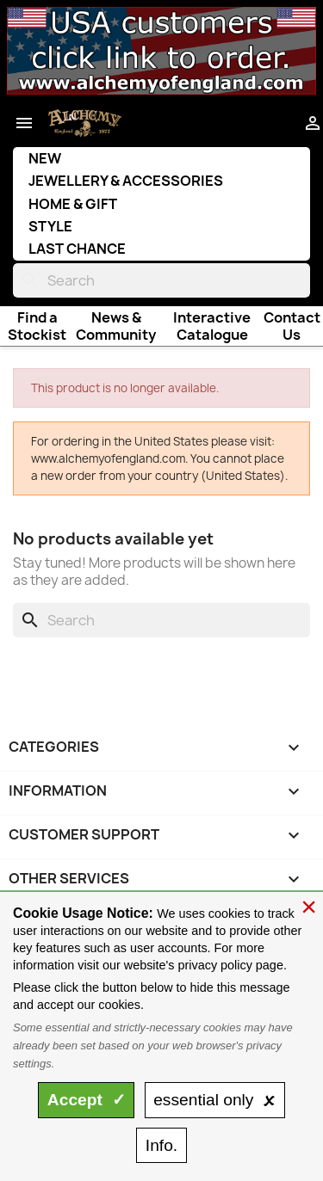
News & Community (116, 326)
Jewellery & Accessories (125, 180)
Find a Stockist (37, 326)
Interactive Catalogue (212, 326)
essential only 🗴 (214, 1100)
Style (50, 226)
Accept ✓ (86, 1100)
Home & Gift (72, 203)
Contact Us (292, 326)
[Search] (161, 280)
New (44, 158)
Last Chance (77, 248)
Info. (161, 1145)
